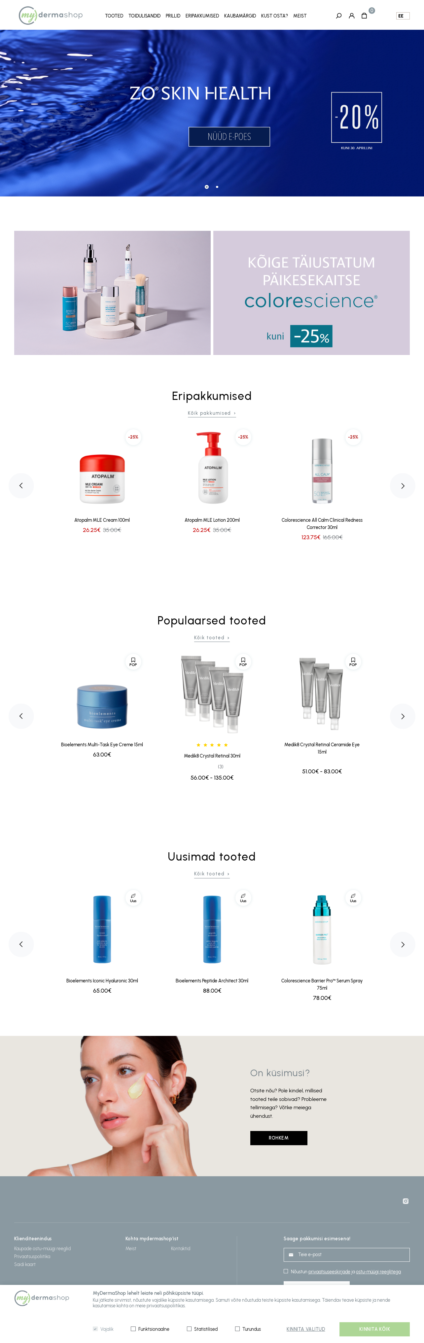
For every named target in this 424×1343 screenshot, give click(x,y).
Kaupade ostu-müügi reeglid (42, 1248)
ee (401, 16)
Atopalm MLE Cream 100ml (102, 520)
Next (402, 485)
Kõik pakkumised (209, 413)
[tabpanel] (212, 113)
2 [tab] (217, 187)
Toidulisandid (144, 16)
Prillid (173, 16)
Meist (300, 16)
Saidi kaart (25, 1264)
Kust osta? (274, 16)
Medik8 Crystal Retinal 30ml (212, 756)
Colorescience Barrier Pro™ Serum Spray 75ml (322, 984)
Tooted (114, 16)
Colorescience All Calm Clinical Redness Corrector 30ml (322, 523)
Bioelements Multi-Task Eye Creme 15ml (102, 744)
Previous (21, 485)
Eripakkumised (202, 16)
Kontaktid (180, 1248)
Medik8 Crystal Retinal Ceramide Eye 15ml (322, 748)
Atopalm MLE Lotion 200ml (212, 520)
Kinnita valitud (306, 1329)
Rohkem (279, 1138)
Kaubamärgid (240, 16)
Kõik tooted (209, 638)
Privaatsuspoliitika (32, 1256)
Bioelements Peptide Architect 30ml (212, 981)
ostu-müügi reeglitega (378, 1271)
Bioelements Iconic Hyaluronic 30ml (102, 981)
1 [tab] (207, 187)
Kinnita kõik (374, 1329)
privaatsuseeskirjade (329, 1271)
